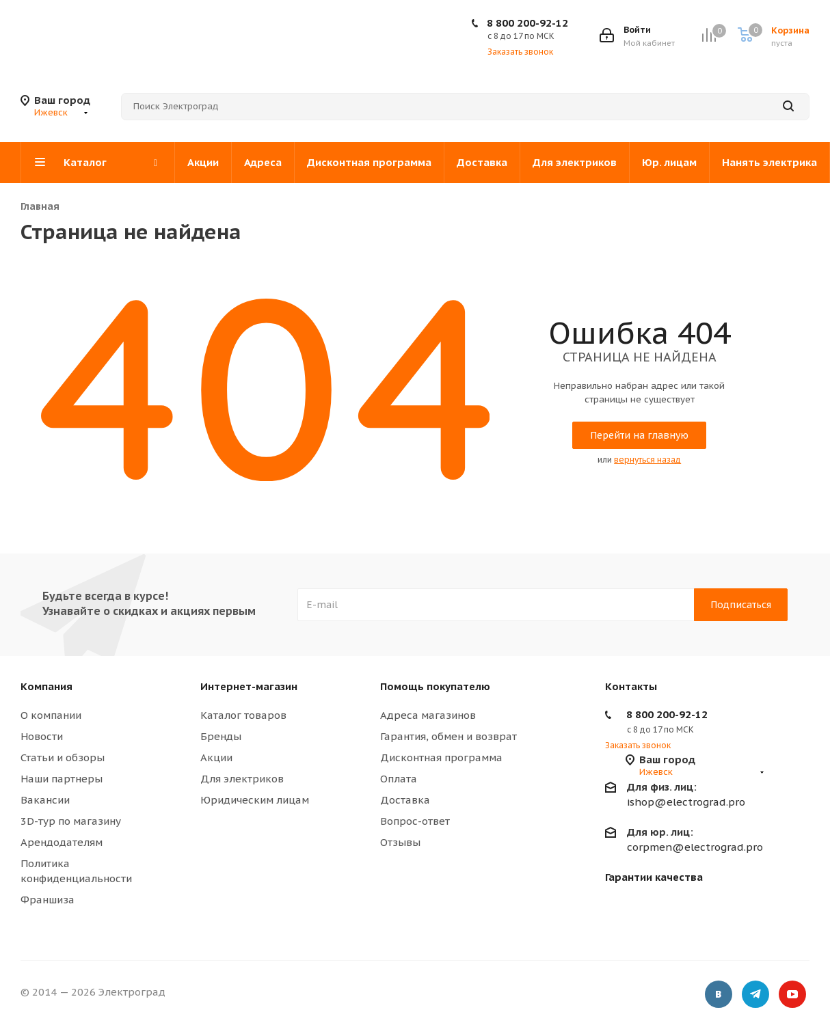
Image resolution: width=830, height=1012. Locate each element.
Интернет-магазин (248, 686)
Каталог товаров (243, 715)
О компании (51, 715)
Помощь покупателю (435, 686)
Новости (42, 736)
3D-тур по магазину (71, 821)
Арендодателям (62, 842)
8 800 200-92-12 (527, 22)
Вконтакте (718, 994)
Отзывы (400, 842)
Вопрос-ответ (415, 821)
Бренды (220, 736)
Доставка (405, 799)
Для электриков (242, 778)
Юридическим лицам (254, 799)
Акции (216, 757)
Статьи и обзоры (63, 757)
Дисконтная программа (441, 757)
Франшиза (48, 899)
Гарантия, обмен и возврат (448, 736)
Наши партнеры (62, 778)
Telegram (755, 994)
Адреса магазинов (428, 715)
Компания (46, 686)
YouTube (792, 994)
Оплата (398, 778)
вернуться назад (647, 459)
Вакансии (45, 799)
